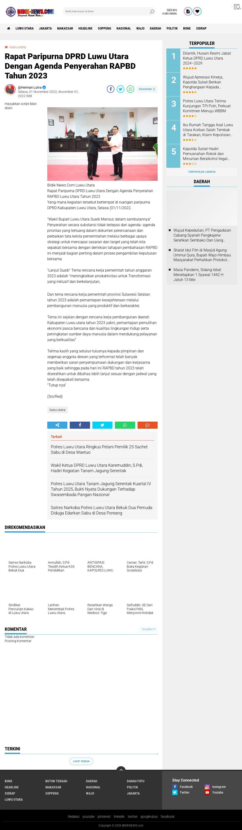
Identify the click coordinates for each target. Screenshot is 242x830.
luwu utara (25, 28)
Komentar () (147, 89)
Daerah (155, 28)
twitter (133, 816)
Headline (85, 28)
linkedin (119, 816)
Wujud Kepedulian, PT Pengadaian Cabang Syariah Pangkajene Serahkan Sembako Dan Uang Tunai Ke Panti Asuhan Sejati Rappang (202, 235)
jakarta (45, 28)
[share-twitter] (120, 89)
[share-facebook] (110, 89)
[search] (109, 11)
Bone (187, 28)
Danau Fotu (135, 781)
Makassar (65, 28)
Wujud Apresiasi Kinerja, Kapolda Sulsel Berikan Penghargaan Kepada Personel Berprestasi (203, 82)
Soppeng (104, 28)
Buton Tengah (56, 781)
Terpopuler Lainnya (202, 171)
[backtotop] (121, 771)
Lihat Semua (81, 761)
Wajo (140, 28)
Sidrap (201, 28)
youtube (88, 816)
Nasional (124, 28)
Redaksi (73, 816)
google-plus (149, 816)
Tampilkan (148, 629)
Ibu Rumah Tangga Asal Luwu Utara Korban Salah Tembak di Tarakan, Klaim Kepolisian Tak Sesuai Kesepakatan (208, 130)
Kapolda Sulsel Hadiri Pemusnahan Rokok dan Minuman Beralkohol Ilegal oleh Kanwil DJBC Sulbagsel (206, 154)
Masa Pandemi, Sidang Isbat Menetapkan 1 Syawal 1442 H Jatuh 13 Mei (198, 275)
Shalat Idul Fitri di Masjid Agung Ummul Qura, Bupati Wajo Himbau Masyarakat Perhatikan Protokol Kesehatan (202, 255)
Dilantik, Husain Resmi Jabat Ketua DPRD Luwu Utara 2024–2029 (207, 58)
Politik (172, 28)
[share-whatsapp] (130, 89)
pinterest (104, 816)
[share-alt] (57, 425)
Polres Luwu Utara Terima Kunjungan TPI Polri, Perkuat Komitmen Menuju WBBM (207, 106)
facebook (167, 816)
